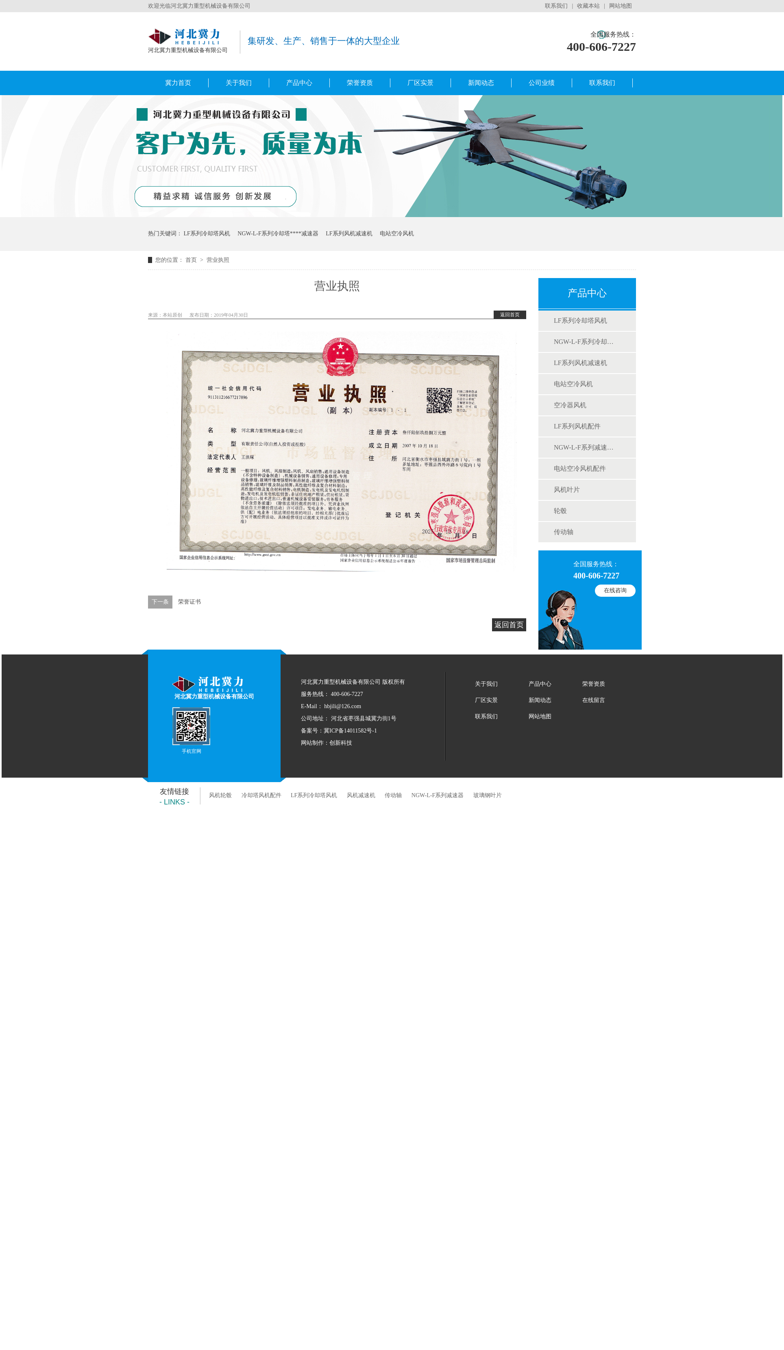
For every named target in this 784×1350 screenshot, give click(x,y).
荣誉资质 (360, 82)
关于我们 (239, 82)
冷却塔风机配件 (261, 795)
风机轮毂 (220, 795)
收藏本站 (588, 6)
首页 (191, 260)
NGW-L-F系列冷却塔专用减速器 (277, 233)
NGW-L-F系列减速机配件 (587, 447)
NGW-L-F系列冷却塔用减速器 (587, 341)
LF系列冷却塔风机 (207, 233)
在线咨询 (615, 590)
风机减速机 (361, 795)
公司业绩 (542, 82)
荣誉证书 (189, 602)
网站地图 (620, 6)
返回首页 (510, 314)
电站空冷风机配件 (580, 468)
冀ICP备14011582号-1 (350, 731)
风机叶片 (567, 489)
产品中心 (299, 82)
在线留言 (593, 700)
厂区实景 (420, 82)
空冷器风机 (570, 405)
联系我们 (556, 6)
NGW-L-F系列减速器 (438, 795)
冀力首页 (178, 82)
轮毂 (560, 510)
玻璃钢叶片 (487, 795)
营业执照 (218, 260)
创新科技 (340, 743)
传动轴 (563, 531)
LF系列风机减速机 (349, 233)
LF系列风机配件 (577, 426)
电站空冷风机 (397, 233)
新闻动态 (481, 82)
